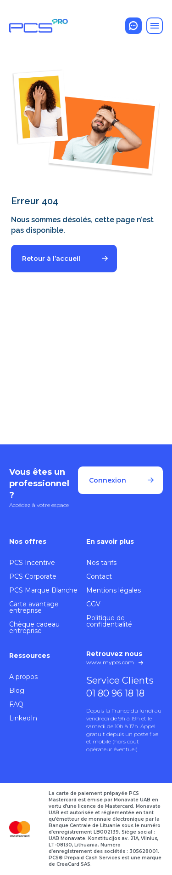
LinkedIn (23, 718)
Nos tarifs (101, 562)
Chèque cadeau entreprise (34, 627)
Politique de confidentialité (109, 621)
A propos (23, 677)
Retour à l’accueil (51, 258)
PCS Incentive (32, 562)
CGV (93, 604)
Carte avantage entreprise (34, 607)
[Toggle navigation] (154, 25)
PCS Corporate (32, 576)
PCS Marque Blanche (43, 590)
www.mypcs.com (110, 662)
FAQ (16, 704)
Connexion (107, 480)
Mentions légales (113, 590)
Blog (16, 690)
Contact (99, 576)
